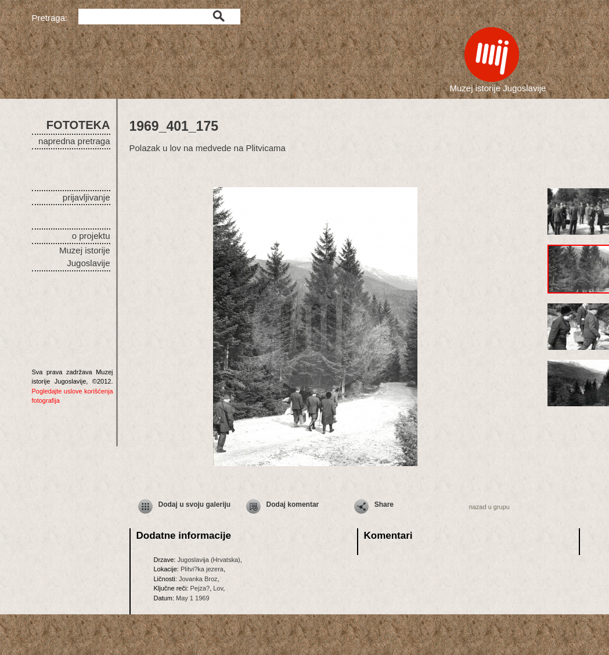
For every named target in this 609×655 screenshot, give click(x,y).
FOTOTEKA (78, 125)
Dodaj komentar (292, 504)
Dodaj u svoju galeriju (194, 504)
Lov (218, 588)
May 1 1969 (192, 598)
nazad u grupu (489, 506)
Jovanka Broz (198, 578)
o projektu (91, 236)
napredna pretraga (74, 141)
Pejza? (200, 588)
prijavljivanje (86, 197)
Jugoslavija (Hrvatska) (208, 559)
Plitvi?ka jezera (202, 568)
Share (384, 504)
